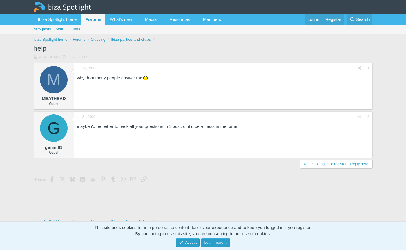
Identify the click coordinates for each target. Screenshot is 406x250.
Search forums (67, 29)
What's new (121, 19)
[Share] (359, 68)
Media (151, 19)
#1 (367, 68)
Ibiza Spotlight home (57, 19)
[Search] (360, 19)
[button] (136, 19)
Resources (180, 19)
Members (212, 19)
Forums (93, 19)
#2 (367, 117)
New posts (42, 29)
